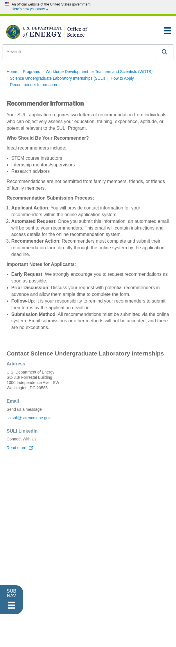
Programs (31, 72)
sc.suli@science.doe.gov (29, 418)
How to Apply (122, 78)
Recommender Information (33, 85)
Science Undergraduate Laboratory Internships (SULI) (57, 78)
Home (12, 72)
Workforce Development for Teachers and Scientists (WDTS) (99, 72)
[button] (164, 52)
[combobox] (79, 52)
